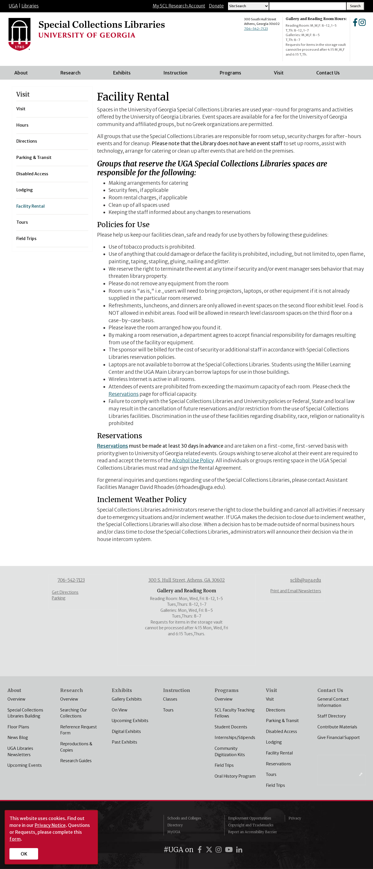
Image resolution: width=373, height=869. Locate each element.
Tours (168, 710)
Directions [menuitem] (26, 141)
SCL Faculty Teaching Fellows (235, 713)
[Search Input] (307, 6)
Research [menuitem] (72, 75)
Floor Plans (18, 727)
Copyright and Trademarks (250, 825)
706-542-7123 (256, 29)
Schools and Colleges (184, 818)
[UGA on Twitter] (210, 849)
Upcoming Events (24, 765)
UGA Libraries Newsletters (20, 751)
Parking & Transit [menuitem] (34, 157)
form (15, 839)
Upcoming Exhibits (130, 720)
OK (24, 854)
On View (119, 710)
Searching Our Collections (73, 713)
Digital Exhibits (126, 731)
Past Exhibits (124, 742)
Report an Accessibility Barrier (252, 832)
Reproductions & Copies (76, 747)
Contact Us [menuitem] (329, 75)
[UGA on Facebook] (200, 849)
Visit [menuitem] (280, 75)
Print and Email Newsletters (295, 591)
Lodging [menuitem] (24, 189)
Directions (275, 710)
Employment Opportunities (249, 818)
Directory (175, 825)
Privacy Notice (50, 825)
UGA (13, 6)
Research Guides (76, 760)
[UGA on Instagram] (219, 849)
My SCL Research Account (179, 6)
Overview (16, 699)
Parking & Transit (282, 720)
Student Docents (231, 727)
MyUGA (173, 832)
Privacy (294, 818)
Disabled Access (281, 731)
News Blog (17, 737)
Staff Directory (331, 716)
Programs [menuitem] (232, 75)
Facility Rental (279, 753)
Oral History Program (235, 776)
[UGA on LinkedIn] (239, 849)
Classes (170, 699)
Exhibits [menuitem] (123, 75)
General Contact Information (333, 702)
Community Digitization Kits (230, 751)
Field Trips (224, 765)
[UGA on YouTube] (230, 849)
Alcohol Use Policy (192, 460)
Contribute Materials (337, 727)
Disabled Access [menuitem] (32, 173)
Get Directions (65, 592)
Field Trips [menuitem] (26, 238)
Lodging (274, 742)
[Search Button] (355, 6)
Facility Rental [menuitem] (50, 209)
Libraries (30, 6)
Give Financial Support (338, 737)
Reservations (124, 394)
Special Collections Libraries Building (25, 713)
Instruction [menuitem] (177, 75)
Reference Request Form (78, 730)
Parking (59, 598)
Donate (216, 6)
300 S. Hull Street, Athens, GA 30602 (186, 580)
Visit (270, 699)
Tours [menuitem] (22, 222)
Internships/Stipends (235, 737)
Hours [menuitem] (22, 125)
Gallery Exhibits (127, 699)
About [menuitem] (22, 75)
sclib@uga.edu (305, 580)
